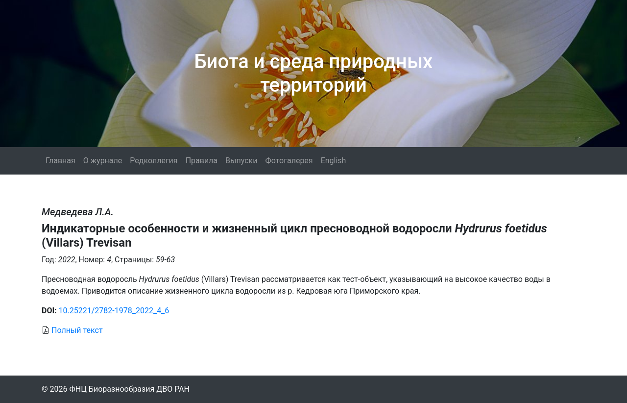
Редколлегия (153, 160)
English (333, 160)
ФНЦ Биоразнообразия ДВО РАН (129, 389)
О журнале (102, 160)
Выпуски (241, 160)
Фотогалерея (289, 160)
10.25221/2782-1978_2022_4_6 (114, 310)
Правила (201, 160)
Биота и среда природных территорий (313, 73)
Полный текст (77, 330)
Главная (60, 160)
